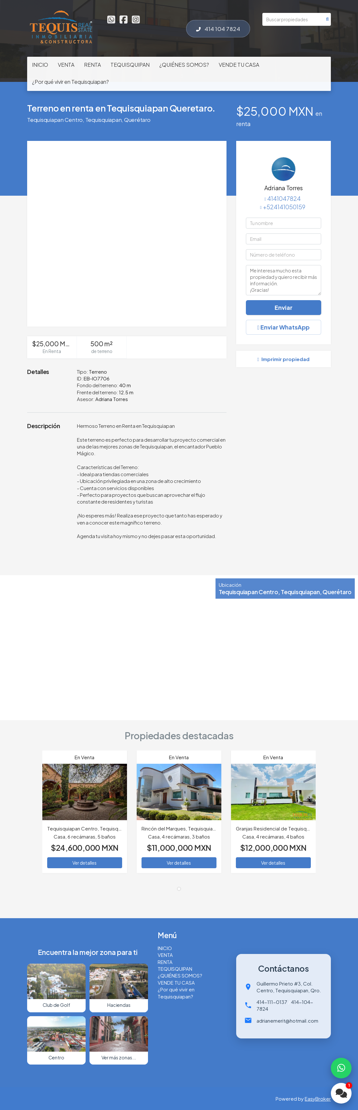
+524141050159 (284, 207)
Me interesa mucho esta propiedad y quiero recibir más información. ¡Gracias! (283, 280)
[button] (34, 815)
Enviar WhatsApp (284, 327)
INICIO (40, 64)
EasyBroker (318, 1098)
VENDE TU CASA (239, 64)
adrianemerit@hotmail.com (287, 1020)
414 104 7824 (218, 28)
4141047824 (284, 198)
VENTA (66, 64)
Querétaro (137, 119)
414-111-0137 (272, 1002)
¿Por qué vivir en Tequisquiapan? (70, 81)
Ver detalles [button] (84, 863)
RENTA (92, 64)
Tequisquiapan (103, 119)
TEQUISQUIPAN (130, 64)
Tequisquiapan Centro (55, 119)
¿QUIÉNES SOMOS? (184, 64)
